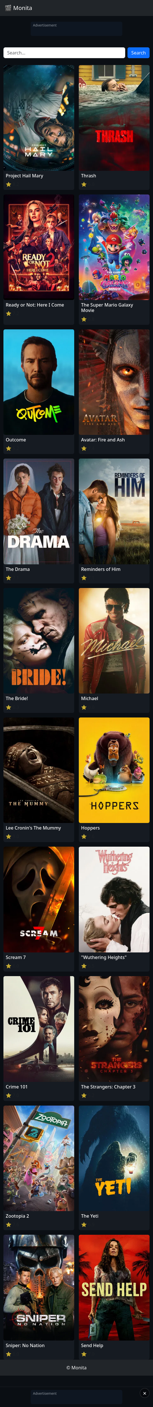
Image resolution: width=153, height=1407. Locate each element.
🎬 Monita (18, 8)
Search (138, 53)
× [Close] (145, 1393)
